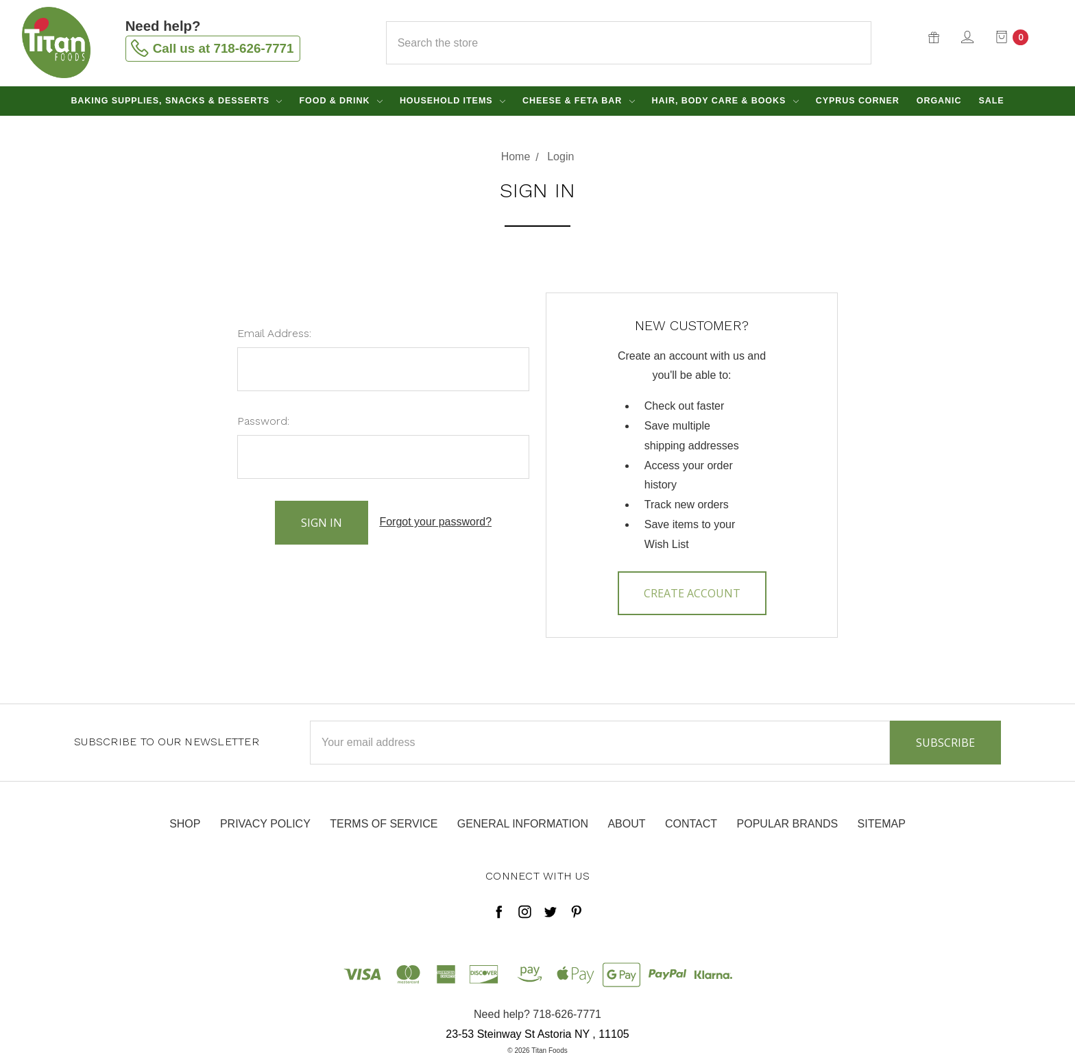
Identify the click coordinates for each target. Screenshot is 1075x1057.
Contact (691, 824)
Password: (263, 420)
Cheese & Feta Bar (578, 100)
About (626, 824)
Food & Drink (340, 100)
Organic (939, 100)
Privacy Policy (265, 824)
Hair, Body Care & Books (725, 100)
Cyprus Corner (857, 100)
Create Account (692, 593)
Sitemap (882, 824)
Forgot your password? (435, 521)
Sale (991, 100)
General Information (522, 824)
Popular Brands (787, 824)
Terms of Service (383, 824)
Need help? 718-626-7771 (537, 1014)
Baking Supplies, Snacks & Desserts (176, 100)
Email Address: (274, 333)
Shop (184, 824)
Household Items (452, 100)
